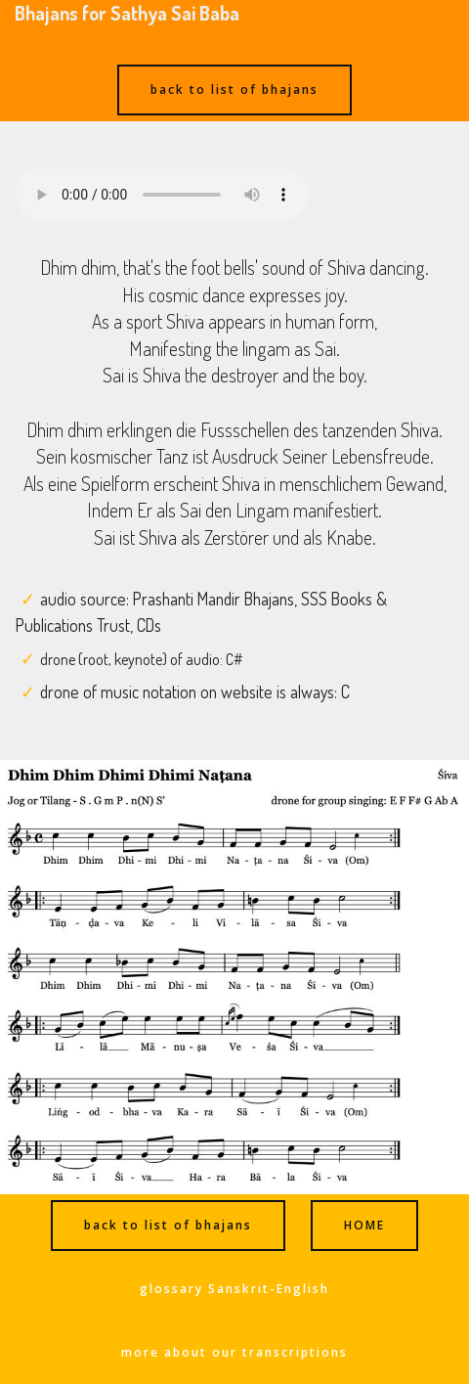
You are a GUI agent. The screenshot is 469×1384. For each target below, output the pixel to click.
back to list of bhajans (234, 89)
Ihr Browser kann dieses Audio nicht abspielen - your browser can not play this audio (162, 194)
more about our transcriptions (234, 1352)
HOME (364, 1225)
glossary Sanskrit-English (234, 1288)
